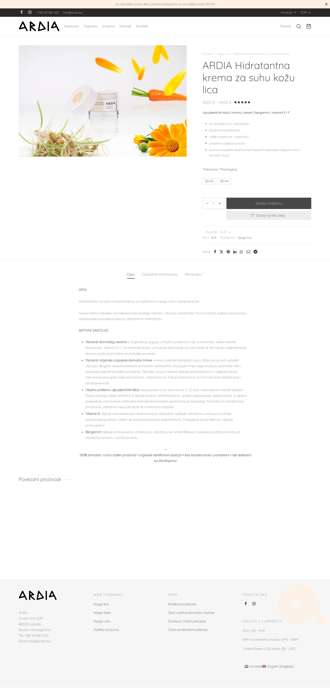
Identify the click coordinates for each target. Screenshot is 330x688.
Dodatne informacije (159, 274)
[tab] (131, 274)
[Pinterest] (228, 251)
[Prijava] (285, 26)
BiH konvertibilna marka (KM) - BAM (270, 640)
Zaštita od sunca (106, 629)
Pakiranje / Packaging (220, 169)
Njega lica (223, 54)
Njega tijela (102, 612)
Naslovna (71, 26)
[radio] (209, 181)
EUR (304, 12)
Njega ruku (101, 621)
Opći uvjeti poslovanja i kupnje (191, 612)
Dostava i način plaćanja (187, 621)
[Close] (326, 4)
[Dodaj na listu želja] (268, 215)
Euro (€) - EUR (216, 232)
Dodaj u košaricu (269, 203)
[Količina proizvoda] (213, 203)
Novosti (125, 26)
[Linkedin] (235, 251)
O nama (108, 26)
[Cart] (308, 26)
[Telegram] (255, 251)
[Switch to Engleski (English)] (277, 666)
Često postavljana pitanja (188, 629)
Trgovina (90, 26)
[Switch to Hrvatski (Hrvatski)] (253, 666)
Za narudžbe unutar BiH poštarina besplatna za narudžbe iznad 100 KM (165, 4)
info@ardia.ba (73, 13)
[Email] (248, 251)
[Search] (298, 26)
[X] (221, 251)
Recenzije (194, 274)
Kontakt (142, 26)
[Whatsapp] (241, 251)
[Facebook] (21, 12)
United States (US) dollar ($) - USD (269, 649)
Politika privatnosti (182, 604)
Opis (131, 274)
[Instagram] (30, 12)
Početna (207, 54)
